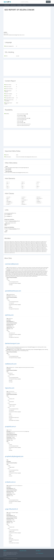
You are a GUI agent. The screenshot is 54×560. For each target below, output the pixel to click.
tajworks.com (9, 388)
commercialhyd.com (12, 264)
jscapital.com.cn (10, 426)
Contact (24, 5)
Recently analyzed (14, 558)
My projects (19, 5)
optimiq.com (9, 315)
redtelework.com (10, 364)
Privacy (7, 558)
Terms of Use (10, 558)
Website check (6, 5)
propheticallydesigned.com (14, 456)
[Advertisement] (27, 20)
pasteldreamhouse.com (13, 291)
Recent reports (13, 5)
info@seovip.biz (40, 553)
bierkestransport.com (12, 343)
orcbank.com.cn (10, 482)
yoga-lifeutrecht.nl (11, 509)
